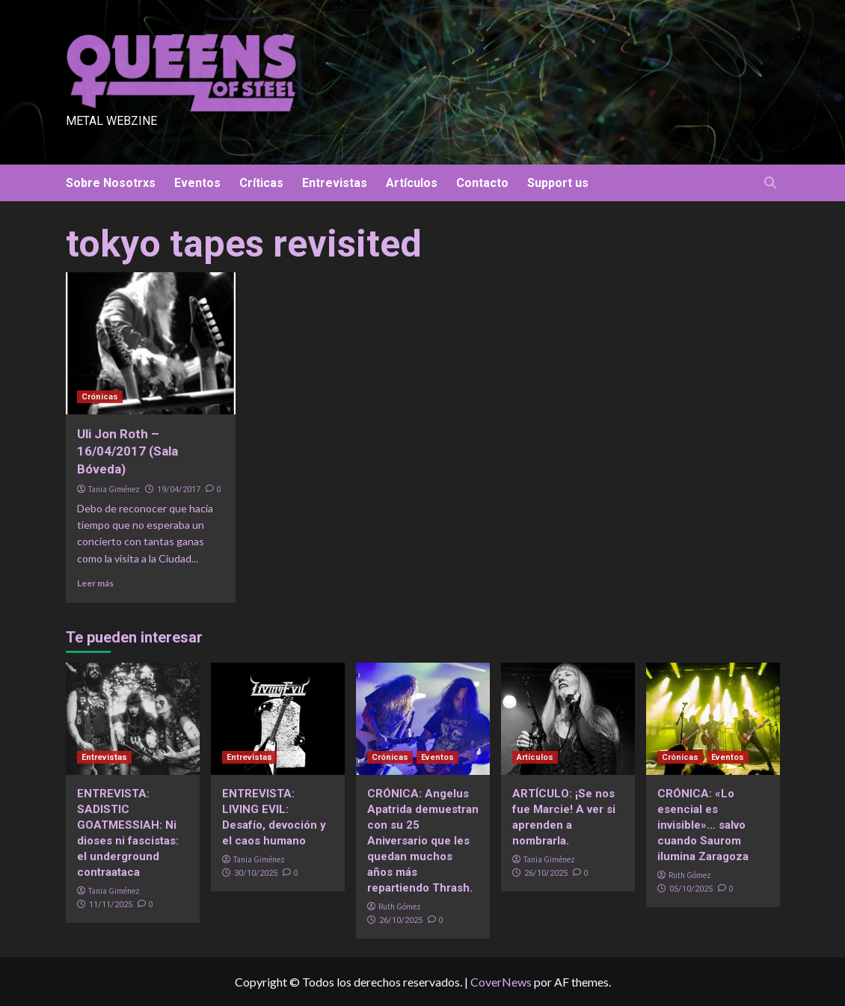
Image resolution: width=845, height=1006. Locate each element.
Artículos (411, 183)
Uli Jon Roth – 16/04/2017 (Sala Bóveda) (127, 451)
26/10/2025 (401, 920)
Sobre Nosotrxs (111, 183)
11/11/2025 (110, 905)
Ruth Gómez (399, 906)
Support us (558, 183)
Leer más (95, 583)
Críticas (261, 183)
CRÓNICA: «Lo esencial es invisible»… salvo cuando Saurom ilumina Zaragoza (703, 825)
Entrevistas (334, 183)
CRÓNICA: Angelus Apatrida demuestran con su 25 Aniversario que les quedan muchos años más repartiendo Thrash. (423, 841)
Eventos (197, 183)
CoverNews (501, 982)
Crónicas (100, 397)
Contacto (482, 183)
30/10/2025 (255, 873)
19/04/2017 (178, 489)
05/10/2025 (691, 889)
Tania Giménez (114, 489)
